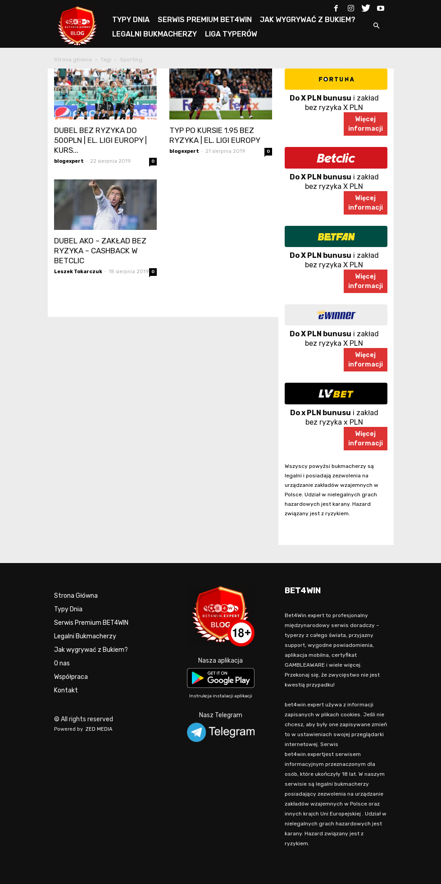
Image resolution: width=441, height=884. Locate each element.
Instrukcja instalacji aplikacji (220, 696)
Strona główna (73, 59)
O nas (62, 663)
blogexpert (69, 161)
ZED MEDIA (99, 729)
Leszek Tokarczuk (78, 272)
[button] (376, 26)
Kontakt (66, 690)
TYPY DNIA (131, 19)
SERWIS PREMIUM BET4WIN (205, 19)
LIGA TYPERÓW (231, 34)
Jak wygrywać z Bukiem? (91, 650)
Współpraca (71, 677)
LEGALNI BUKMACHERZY (154, 34)
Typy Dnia (68, 609)
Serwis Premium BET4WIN (91, 623)
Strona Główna (76, 596)
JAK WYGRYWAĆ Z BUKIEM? (307, 19)
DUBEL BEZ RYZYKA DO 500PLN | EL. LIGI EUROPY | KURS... (100, 140)
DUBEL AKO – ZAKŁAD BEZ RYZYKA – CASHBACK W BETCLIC (100, 250)
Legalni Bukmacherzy (85, 636)
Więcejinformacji (365, 124)
